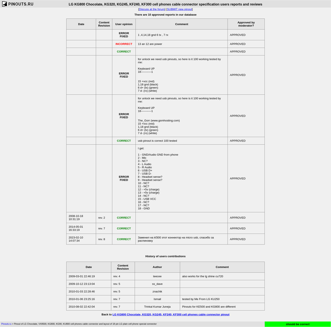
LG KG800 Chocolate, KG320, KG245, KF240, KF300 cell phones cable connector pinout (171, 314)
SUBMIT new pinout (179, 9)
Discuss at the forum (152, 9)
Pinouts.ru (6, 324)
